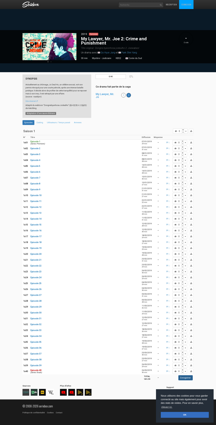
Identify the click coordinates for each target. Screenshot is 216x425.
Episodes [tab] (28, 122)
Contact (59, 413)
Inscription (171, 4)
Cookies (50, 413)
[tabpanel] (49, 46)
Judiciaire (106, 58)
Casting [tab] (39, 122)
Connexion (186, 4)
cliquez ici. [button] (166, 407)
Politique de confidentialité (33, 413)
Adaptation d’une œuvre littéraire (41, 113)
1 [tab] (48, 61)
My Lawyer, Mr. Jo (105, 95)
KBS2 (118, 58)
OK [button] (184, 415)
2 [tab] (51, 61)
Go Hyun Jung (108, 52)
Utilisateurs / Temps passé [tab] (58, 122)
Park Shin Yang (129, 52)
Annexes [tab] (77, 122)
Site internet (32, 101)
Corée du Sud (134, 58)
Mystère (96, 58)
